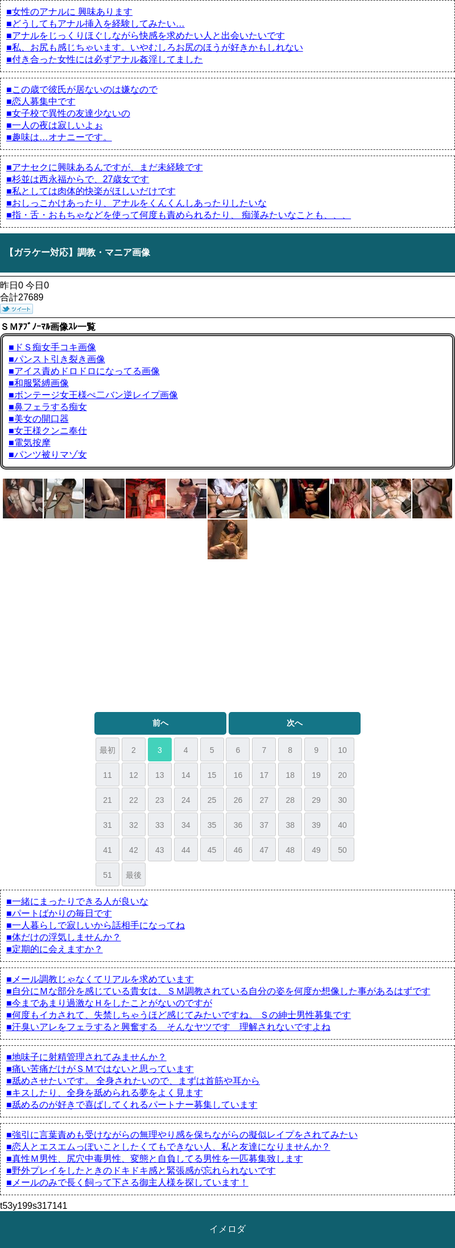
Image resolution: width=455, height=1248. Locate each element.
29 (316, 800)
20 (342, 775)
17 (264, 775)
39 (316, 825)
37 (264, 825)
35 (212, 825)
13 (159, 775)
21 (107, 800)
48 (290, 850)
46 (238, 850)
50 (342, 850)
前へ (160, 722)
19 (316, 775)
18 (290, 775)
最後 (134, 875)
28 (290, 800)
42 (133, 850)
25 (212, 800)
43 (159, 850)
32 (133, 825)
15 (212, 775)
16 (238, 775)
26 (238, 800)
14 (186, 775)
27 (264, 800)
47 (264, 850)
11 (107, 775)
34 (186, 825)
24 (186, 800)
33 (159, 825)
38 (290, 825)
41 (107, 850)
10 (342, 750)
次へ (295, 722)
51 (107, 875)
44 (186, 850)
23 (159, 800)
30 (342, 800)
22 (133, 800)
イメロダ (227, 1229)
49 (316, 850)
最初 (107, 750)
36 (238, 825)
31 (107, 825)
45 (212, 850)
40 (342, 825)
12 (133, 775)
